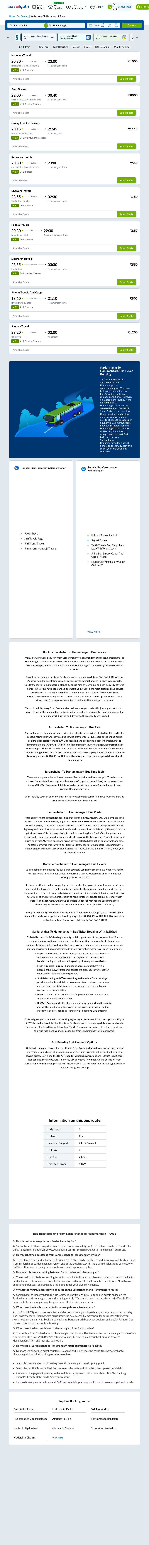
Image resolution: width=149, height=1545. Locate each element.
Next (136, 37)
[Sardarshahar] (26, 25)
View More (57, 1437)
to (23, 1409)
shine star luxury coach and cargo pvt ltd (107, 555)
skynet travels (99, 540)
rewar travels (32, 533)
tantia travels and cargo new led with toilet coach (107, 547)
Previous (7, 37)
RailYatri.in (126, 1281)
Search (132, 25)
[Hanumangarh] (66, 25)
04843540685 (124, 6)
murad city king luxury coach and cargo (108, 563)
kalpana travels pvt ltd (104, 535)
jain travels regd (33, 538)
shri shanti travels (34, 543)
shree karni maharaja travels (40, 548)
